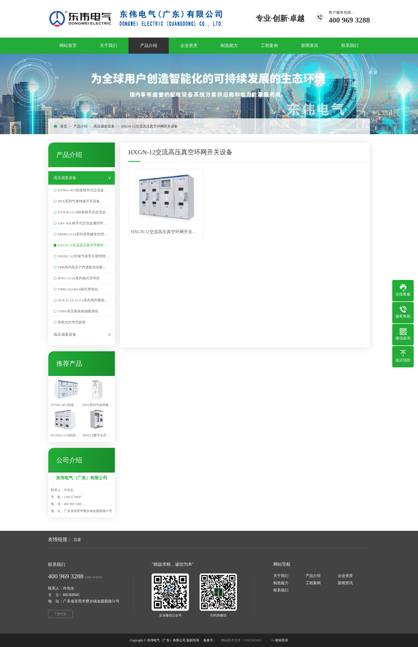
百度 (77, 540)
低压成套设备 (65, 334)
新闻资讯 (345, 583)
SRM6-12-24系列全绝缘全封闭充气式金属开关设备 (86, 234)
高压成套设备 (104, 126)
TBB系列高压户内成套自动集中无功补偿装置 (86, 267)
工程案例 (313, 583)
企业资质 (345, 576)
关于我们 (280, 576)
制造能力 (280, 583)
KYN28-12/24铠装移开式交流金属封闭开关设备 (86, 212)
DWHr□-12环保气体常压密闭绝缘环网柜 (86, 256)
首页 (63, 126)
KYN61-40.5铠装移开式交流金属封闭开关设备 (86, 190)
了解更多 (60, 614)
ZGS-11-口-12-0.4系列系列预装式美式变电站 (86, 300)
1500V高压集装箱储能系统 (78, 311)
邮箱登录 (281, 640)
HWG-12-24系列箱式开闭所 (79, 278)
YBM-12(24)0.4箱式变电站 (78, 289)
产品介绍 (80, 126)
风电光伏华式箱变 (72, 322)
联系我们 (280, 590)
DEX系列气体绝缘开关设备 (79, 201)
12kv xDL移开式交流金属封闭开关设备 (86, 223)
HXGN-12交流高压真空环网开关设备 (149, 126)
